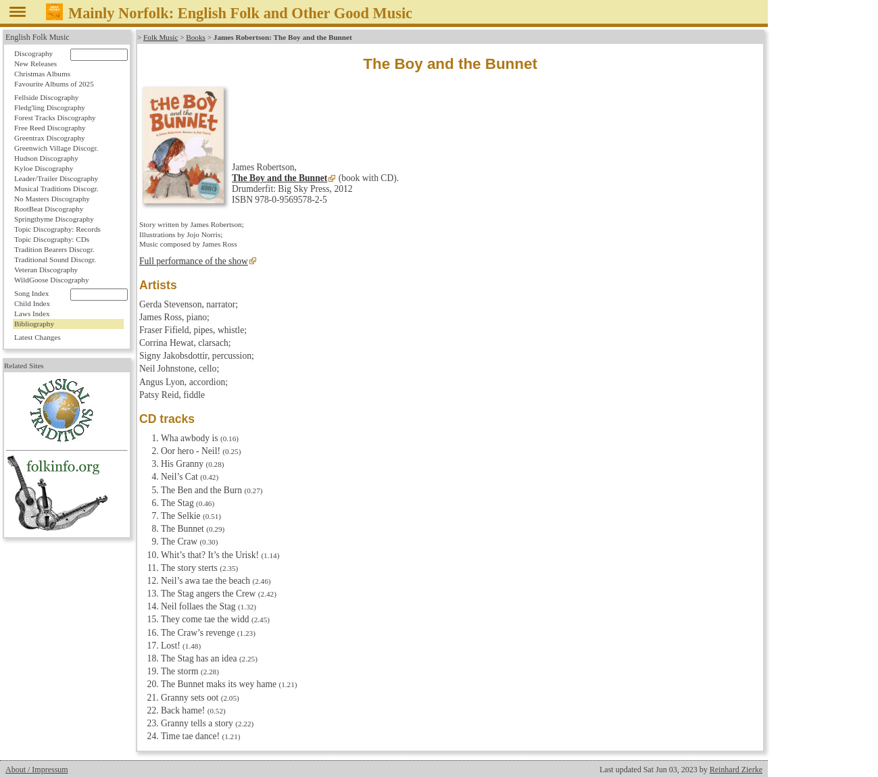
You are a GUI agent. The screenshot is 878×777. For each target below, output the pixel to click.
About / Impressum (36, 769)
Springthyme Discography (54, 219)
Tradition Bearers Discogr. (54, 249)
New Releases (35, 63)
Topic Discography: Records (57, 229)
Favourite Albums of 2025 (54, 84)
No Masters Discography (52, 199)
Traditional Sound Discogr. (55, 259)
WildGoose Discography (51, 280)
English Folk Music (37, 37)
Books (195, 37)
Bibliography (34, 324)
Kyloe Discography (43, 168)
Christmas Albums (42, 74)
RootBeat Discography (48, 209)
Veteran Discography (46, 270)
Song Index (31, 293)
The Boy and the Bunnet (279, 178)
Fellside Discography (46, 97)
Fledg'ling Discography (49, 107)
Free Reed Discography (50, 128)
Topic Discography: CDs (51, 239)
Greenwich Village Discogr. (56, 148)
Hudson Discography (46, 158)
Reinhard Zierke (736, 769)
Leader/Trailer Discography (56, 178)
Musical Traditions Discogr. (56, 188)
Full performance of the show (193, 261)
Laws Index (32, 313)
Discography (33, 53)
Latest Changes (37, 337)
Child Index (32, 303)
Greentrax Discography (49, 138)
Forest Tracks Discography (55, 118)
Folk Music (160, 37)
